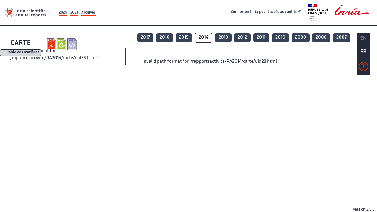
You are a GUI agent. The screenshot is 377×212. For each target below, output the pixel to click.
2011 (261, 37)
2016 (164, 37)
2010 (280, 37)
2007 (341, 37)
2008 (321, 37)
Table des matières (23, 52)
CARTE (21, 43)
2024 (63, 12)
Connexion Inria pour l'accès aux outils (266, 12)
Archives (88, 12)
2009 (300, 37)
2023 (74, 12)
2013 (223, 37)
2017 (145, 37)
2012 (242, 37)
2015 (183, 37)
